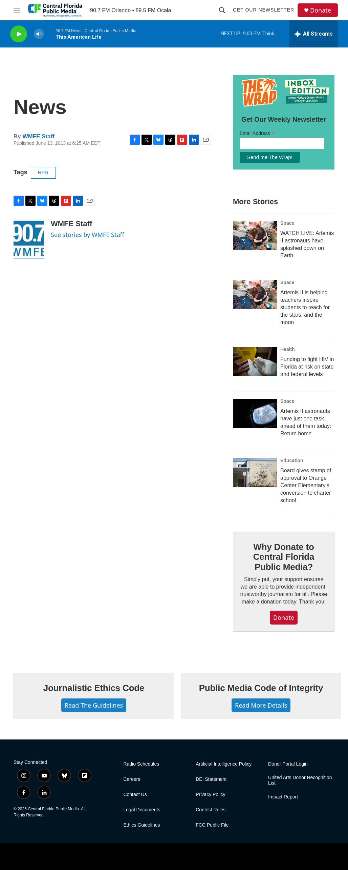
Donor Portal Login (288, 764)
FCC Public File (212, 825)
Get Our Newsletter (263, 10)
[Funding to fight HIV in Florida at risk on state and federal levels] (255, 361)
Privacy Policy (210, 794)
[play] (18, 34)
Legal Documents (141, 809)
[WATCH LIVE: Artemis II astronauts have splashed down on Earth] (255, 235)
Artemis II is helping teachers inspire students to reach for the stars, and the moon (305, 307)
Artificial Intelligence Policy (224, 764)
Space (287, 223)
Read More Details (261, 705)
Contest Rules (210, 809)
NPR (43, 172)
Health (287, 349)
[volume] (39, 34)
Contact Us (135, 794)
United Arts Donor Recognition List (300, 780)
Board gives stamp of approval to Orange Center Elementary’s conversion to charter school (305, 485)
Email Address (257, 133)
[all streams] (313, 33)
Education (291, 460)
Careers (131, 779)
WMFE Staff (38, 136)
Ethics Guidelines (141, 825)
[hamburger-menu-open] (16, 10)
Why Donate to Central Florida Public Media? (283, 557)
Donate (320, 10)
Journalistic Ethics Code (94, 688)
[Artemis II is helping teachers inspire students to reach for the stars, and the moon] (255, 294)
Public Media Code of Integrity (261, 688)
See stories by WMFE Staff (87, 235)
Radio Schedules (141, 764)
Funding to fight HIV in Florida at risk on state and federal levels (307, 366)
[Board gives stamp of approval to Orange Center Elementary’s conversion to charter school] (255, 472)
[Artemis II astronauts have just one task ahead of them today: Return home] (255, 413)
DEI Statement (211, 779)
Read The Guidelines (94, 705)
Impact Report (283, 796)
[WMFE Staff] (29, 239)
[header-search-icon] (222, 10)
